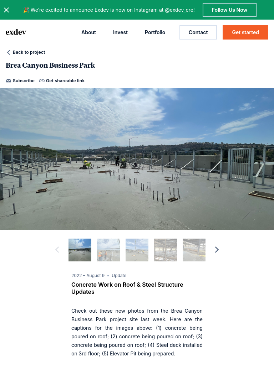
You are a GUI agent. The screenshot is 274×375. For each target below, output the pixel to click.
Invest (120, 32)
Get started (245, 32)
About (88, 32)
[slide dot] (79, 250)
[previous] (57, 250)
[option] (137, 159)
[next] (217, 250)
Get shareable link (62, 81)
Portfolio (155, 32)
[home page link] (16, 32)
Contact (198, 32)
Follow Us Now (229, 10)
